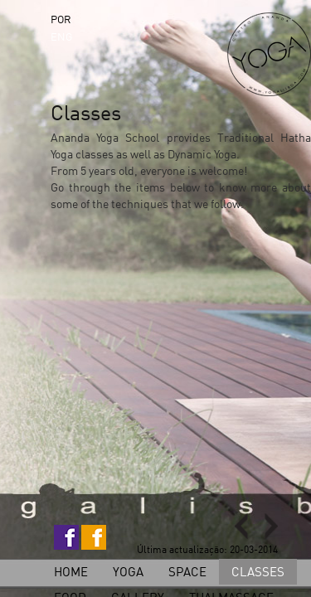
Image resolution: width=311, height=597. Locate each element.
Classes (257, 572)
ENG (61, 36)
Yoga (128, 572)
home (71, 572)
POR (61, 19)
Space (187, 572)
